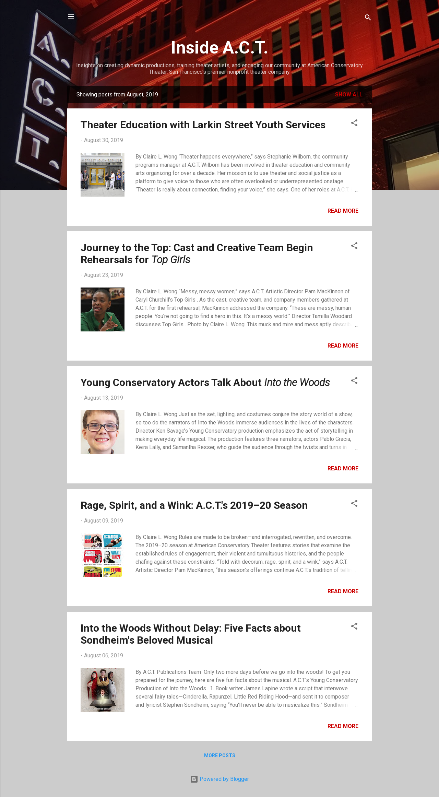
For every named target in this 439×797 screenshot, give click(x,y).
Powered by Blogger (219, 779)
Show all (349, 94)
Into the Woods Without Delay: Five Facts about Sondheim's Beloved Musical (191, 634)
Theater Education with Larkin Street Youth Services (203, 125)
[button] (354, 124)
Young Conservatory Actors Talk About (205, 382)
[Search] (368, 18)
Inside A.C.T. (219, 48)
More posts (219, 755)
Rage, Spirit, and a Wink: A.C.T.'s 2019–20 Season (194, 505)
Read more (343, 211)
